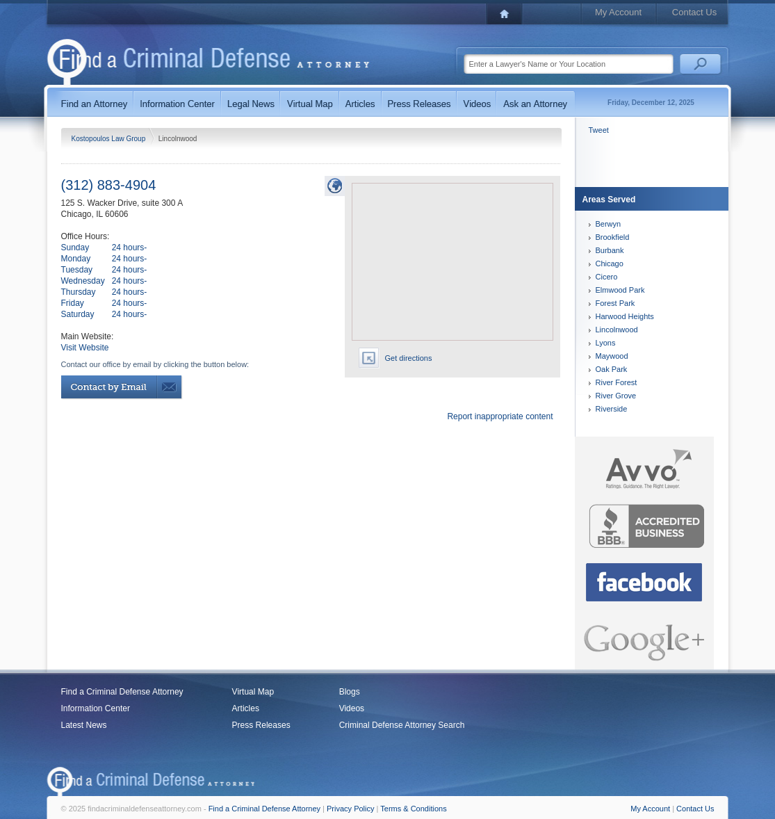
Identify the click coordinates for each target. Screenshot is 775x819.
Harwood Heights (625, 316)
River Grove (616, 395)
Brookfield (613, 237)
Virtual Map (253, 692)
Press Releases (261, 725)
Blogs (349, 692)
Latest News (84, 725)
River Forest (616, 382)
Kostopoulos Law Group (110, 139)
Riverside (612, 409)
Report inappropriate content (500, 416)
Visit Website (85, 347)
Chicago (609, 263)
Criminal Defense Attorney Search (402, 725)
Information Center (95, 708)
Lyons (606, 343)
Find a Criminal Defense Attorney (122, 692)
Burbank (610, 250)
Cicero (607, 277)
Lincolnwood (617, 329)
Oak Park (612, 369)
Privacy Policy (350, 808)
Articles (245, 708)
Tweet (599, 130)
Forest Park (615, 303)
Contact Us (694, 12)
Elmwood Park (620, 290)
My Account (618, 12)
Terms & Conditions (413, 808)
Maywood (612, 356)
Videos (351, 708)
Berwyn (608, 224)
